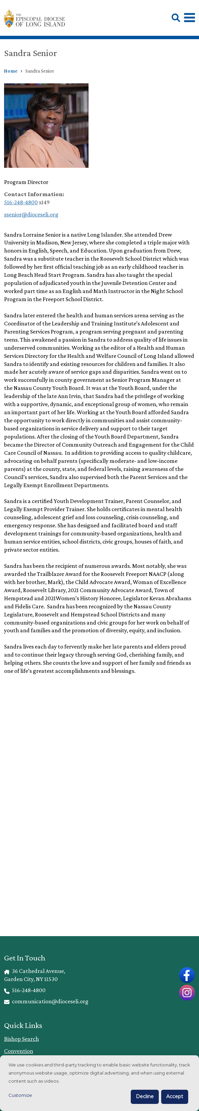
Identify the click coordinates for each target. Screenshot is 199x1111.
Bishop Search (21, 1038)
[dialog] (99, 1083)
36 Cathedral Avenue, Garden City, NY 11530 (35, 975)
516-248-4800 (21, 202)
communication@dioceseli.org (46, 1001)
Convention (18, 1051)
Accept (174, 1096)
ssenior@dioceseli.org (31, 214)
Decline (145, 1096)
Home (11, 71)
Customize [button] (20, 1095)
